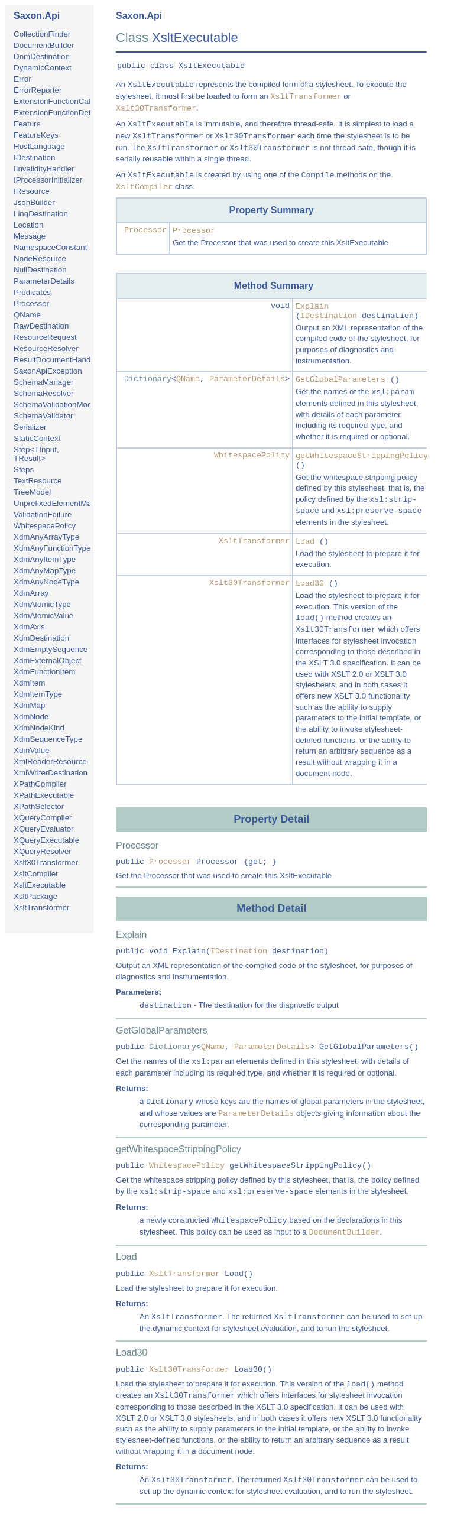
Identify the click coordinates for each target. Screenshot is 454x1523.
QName (27, 314)
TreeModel (32, 492)
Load (305, 541)
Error (22, 78)
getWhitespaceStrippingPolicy (362, 456)
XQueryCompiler (43, 817)
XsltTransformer (41, 907)
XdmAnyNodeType (46, 581)
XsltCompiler (36, 873)
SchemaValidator (43, 415)
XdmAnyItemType (45, 559)
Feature (27, 123)
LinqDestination (41, 213)
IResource (32, 191)
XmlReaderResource (50, 761)
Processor (31, 303)
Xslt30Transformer (46, 862)
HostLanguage (39, 146)
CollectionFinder (42, 34)
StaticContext (37, 438)
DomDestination (42, 56)
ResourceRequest (45, 337)
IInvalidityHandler (44, 168)
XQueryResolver (43, 851)
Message (30, 236)
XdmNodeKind (39, 727)
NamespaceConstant (50, 247)
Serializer (30, 427)
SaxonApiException (48, 370)
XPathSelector (39, 806)
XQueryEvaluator (44, 828)
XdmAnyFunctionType (52, 548)
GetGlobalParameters (340, 379)
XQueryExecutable (46, 840)
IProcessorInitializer (48, 180)
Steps (24, 469)
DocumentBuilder (44, 45)
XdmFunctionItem (44, 671)
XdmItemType (38, 694)
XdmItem (29, 682)
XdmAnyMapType (45, 570)
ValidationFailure (43, 514)
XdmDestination (41, 638)
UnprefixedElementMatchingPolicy (74, 503)
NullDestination (40, 269)
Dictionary (147, 379)
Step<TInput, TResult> (36, 454)
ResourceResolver (46, 348)
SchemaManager (44, 382)
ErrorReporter (37, 90)
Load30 (310, 583)
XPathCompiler (40, 784)
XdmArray (31, 593)
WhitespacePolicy (45, 525)
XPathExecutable (44, 795)
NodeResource (40, 258)
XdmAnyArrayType (46, 536)
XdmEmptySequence (50, 649)
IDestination (34, 157)
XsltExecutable (40, 885)
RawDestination (41, 326)
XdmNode (31, 716)
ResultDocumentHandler (56, 359)
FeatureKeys (36, 135)
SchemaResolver (43, 393)
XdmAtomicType (42, 604)
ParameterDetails (44, 281)
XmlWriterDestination (50, 772)
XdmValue (32, 750)
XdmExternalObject (48, 660)
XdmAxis (29, 626)
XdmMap (29, 705)
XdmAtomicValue (43, 615)
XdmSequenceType (48, 739)
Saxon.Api (37, 16)
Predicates (32, 292)
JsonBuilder (34, 202)
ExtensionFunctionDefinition (62, 112)
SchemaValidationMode (55, 404)
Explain (312, 306)
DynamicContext (43, 67)
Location (28, 224)
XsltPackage (35, 896)
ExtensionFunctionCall (53, 101)
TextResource (38, 480)
